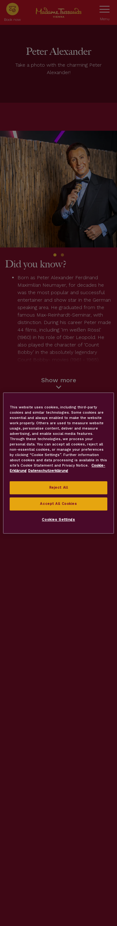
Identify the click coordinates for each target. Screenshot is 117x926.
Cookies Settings (58, 519)
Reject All (58, 488)
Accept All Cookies (58, 503)
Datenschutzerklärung (48, 470)
